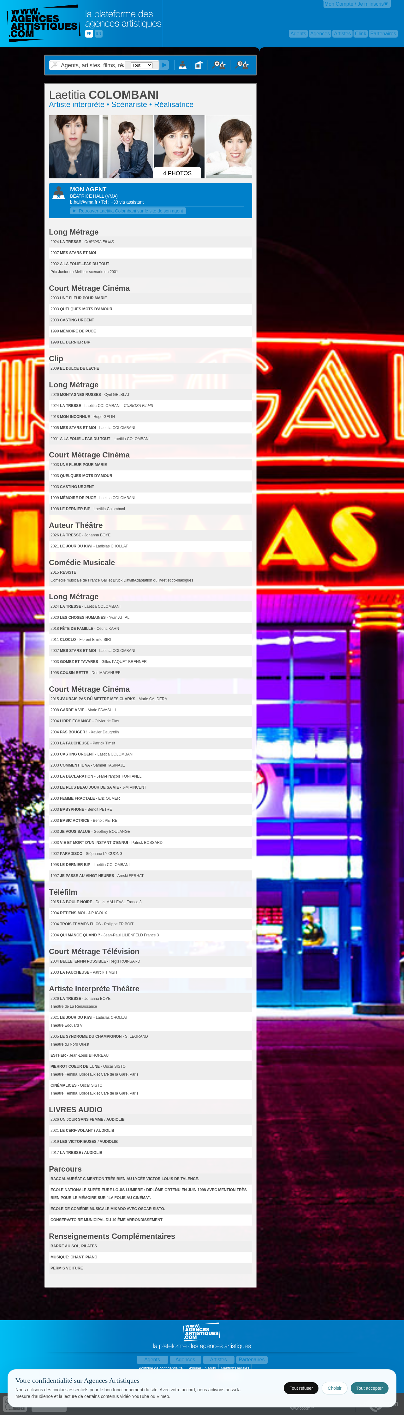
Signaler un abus (202, 1368)
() (111, 196)
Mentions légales (235, 1368)
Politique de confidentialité (161, 1368)
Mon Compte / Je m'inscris (354, 4)
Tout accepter (369, 1388)
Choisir (335, 1388)
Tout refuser (301, 1388)
